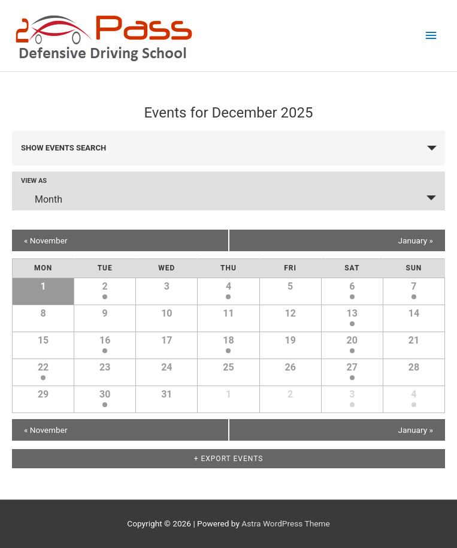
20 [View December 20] (352, 340)
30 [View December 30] (104, 394)
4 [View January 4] (413, 394)
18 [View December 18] (228, 340)
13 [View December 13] (352, 313)
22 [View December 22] (43, 367)
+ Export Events (229, 458)
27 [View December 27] (352, 367)
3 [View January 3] (352, 394)
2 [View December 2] (105, 286)
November (46, 240)
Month (41, 199)
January (415, 240)
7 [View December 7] (413, 286)
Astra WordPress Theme (285, 523)
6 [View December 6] (352, 286)
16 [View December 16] (104, 340)
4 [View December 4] (228, 286)
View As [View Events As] (34, 180)
